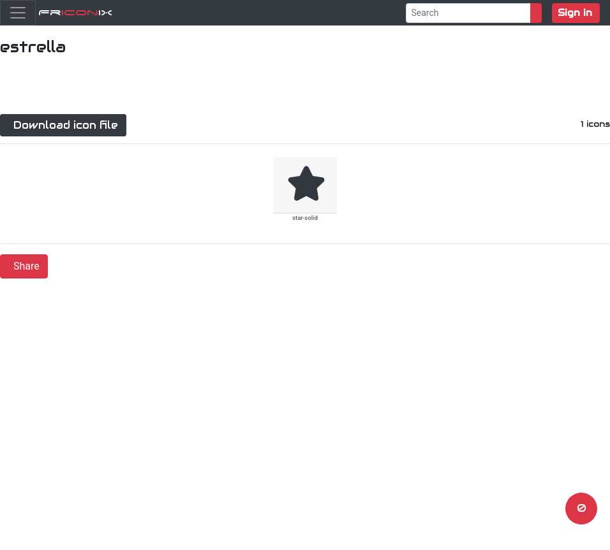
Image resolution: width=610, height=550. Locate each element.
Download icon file (65, 125)
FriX (75, 12)
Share (26, 266)
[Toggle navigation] (18, 12)
